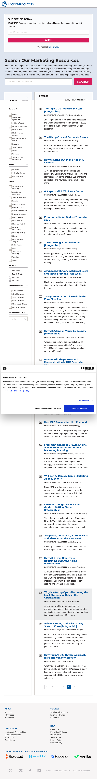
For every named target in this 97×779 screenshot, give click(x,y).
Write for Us (9, 737)
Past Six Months (17, 274)
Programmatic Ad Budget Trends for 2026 (66, 218)
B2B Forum (54, 718)
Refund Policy (55, 735)
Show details (83, 400)
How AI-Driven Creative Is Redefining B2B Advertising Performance (60, 561)
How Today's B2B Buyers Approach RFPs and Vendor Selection (65, 656)
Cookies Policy (56, 743)
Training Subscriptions (59, 712)
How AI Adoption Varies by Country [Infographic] (65, 332)
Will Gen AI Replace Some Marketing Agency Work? (66, 477)
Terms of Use (55, 737)
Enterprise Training (57, 715)
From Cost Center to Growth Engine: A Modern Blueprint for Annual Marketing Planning (65, 448)
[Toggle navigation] (91, 4)
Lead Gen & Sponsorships (15, 732)
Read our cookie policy (18, 391)
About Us (8, 712)
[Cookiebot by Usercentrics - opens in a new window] (83, 368)
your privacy (53, 47)
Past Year (15, 277)
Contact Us (54, 729)
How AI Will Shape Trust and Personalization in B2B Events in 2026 (63, 362)
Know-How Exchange (58, 732)
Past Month (16, 271)
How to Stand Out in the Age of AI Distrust (64, 161)
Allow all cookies (79, 409)
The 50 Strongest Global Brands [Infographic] (63, 244)
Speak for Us (10, 740)
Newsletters (9, 718)
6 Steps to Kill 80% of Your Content (64, 191)
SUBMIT (48, 40)
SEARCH (83, 81)
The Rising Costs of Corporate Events (66, 137)
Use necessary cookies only (48, 409)
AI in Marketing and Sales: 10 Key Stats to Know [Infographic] (63, 625)
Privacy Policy (55, 740)
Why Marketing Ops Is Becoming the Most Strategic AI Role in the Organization (66, 595)
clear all (25, 101)
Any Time (15, 280)
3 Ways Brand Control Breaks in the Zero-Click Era (65, 298)
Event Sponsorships (13, 735)
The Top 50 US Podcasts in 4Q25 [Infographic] (63, 110)
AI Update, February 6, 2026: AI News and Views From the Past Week (66, 272)
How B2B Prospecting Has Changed (65, 422)
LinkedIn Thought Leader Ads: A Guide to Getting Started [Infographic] (63, 507)
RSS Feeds (9, 715)
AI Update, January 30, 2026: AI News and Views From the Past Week (66, 537)
